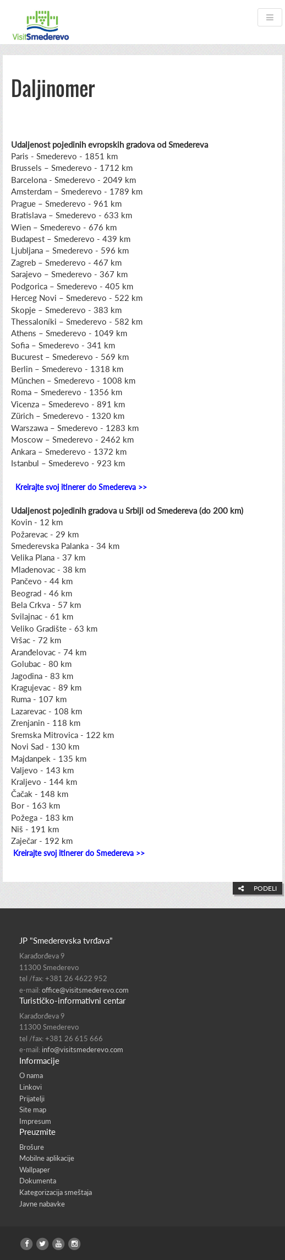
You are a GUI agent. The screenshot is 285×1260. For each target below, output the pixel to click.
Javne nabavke (42, 1203)
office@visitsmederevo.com (85, 990)
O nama (31, 1075)
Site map (32, 1109)
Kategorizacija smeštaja (55, 1192)
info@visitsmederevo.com (82, 1049)
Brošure (31, 1147)
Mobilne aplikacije (46, 1158)
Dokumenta (37, 1180)
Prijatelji (32, 1098)
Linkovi (30, 1087)
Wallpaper (34, 1169)
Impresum (35, 1121)
